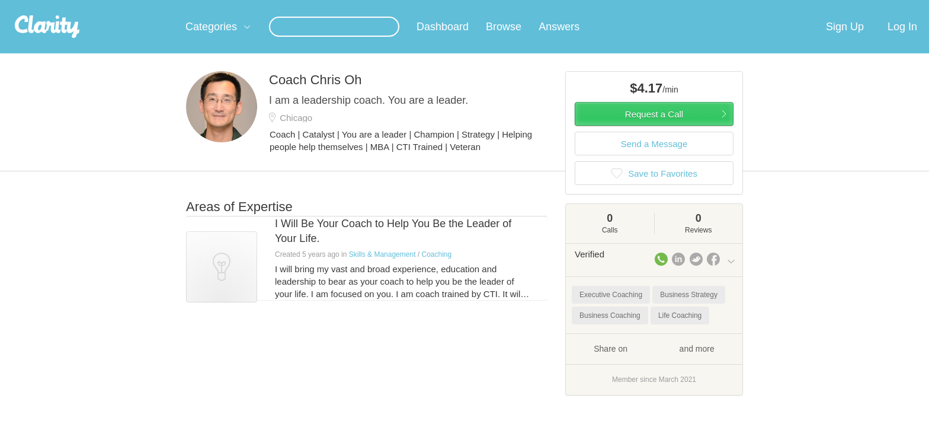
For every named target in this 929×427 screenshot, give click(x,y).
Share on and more (654, 362)
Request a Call (654, 128)
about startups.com (778, 8)
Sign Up (845, 41)
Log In (902, 41)
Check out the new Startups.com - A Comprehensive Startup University (607, 8)
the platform (167, 7)
